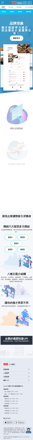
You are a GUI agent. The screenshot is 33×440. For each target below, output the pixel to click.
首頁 (3, 7)
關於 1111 (16, 380)
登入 (29, 3)
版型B (22, 237)
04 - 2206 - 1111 (14, 410)
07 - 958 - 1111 (14, 403)
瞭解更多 (16, 38)
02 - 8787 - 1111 (14, 398)
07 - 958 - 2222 (14, 413)
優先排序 (20, 11)
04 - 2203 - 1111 (14, 401)
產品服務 (19, 7)
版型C (16, 243)
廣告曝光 (4, 11)
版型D (10, 249)
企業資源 (16, 377)
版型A (10, 237)
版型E (22, 249)
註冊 (24, 3)
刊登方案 (10, 7)
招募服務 (16, 369)
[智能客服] (28, 430)
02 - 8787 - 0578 (14, 408)
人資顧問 (16, 373)
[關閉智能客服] (31, 428)
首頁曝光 (12, 11)
